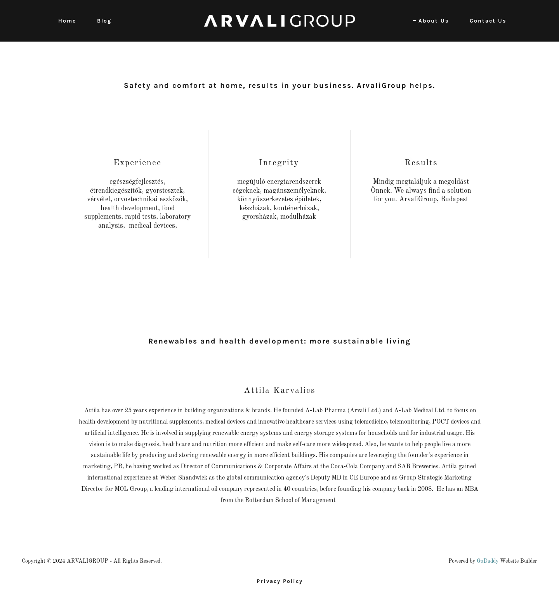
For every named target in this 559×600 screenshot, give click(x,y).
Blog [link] (104, 20)
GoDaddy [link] (487, 561)
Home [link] (67, 20)
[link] (279, 20)
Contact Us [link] (488, 20)
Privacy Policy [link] (280, 581)
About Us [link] (433, 20)
